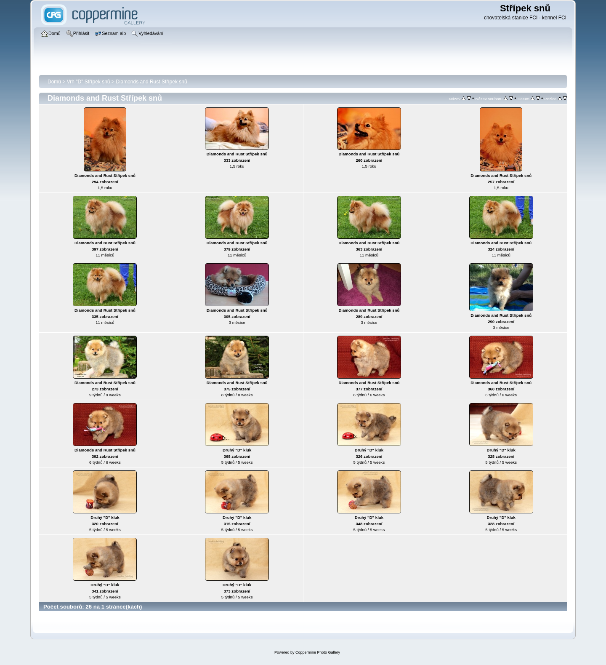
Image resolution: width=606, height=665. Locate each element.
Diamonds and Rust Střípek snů (151, 82)
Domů (54, 82)
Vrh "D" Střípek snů (88, 82)
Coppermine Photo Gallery (317, 652)
